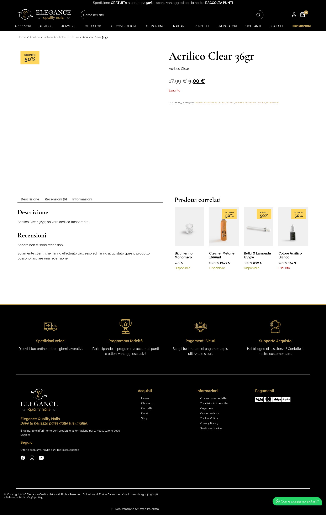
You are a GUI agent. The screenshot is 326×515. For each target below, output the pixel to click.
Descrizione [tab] (30, 199)
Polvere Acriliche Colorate (250, 102)
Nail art (179, 26)
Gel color (93, 26)
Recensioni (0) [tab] (56, 199)
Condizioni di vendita (214, 403)
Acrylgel (68, 26)
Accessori (23, 26)
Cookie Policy (209, 418)
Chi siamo (147, 403)
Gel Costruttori (123, 26)
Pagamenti (207, 408)
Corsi (144, 413)
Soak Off (277, 26)
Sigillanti (253, 26)
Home (21, 37)
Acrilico (46, 26)
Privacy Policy (209, 423)
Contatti (146, 408)
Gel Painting (154, 26)
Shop (144, 418)
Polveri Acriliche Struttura (61, 37)
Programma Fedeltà (213, 398)
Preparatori (227, 26)
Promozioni (302, 26)
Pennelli (202, 26)
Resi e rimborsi (210, 413)
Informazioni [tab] (82, 199)
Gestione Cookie (211, 428)
